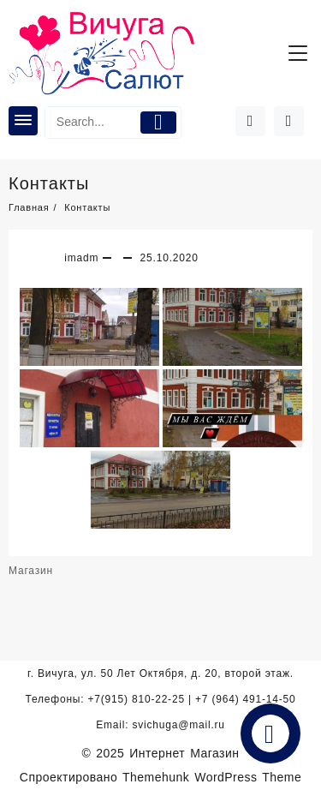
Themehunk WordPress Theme (211, 777)
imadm (81, 258)
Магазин (31, 571)
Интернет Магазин (184, 753)
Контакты (49, 183)
